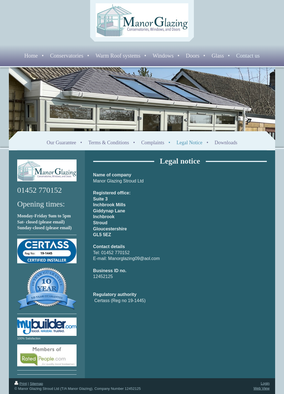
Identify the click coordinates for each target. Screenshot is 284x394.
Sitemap (36, 384)
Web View (261, 388)
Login (265, 383)
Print (20, 384)
